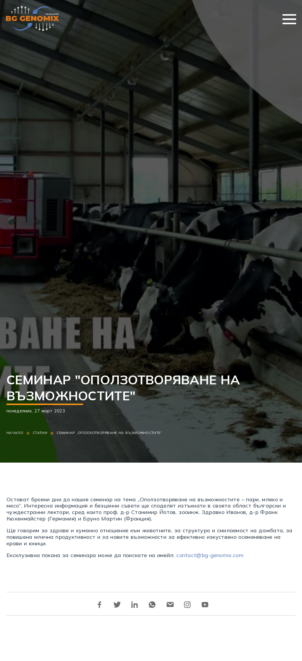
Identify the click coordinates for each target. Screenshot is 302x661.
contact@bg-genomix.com (210, 555)
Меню (289, 19)
